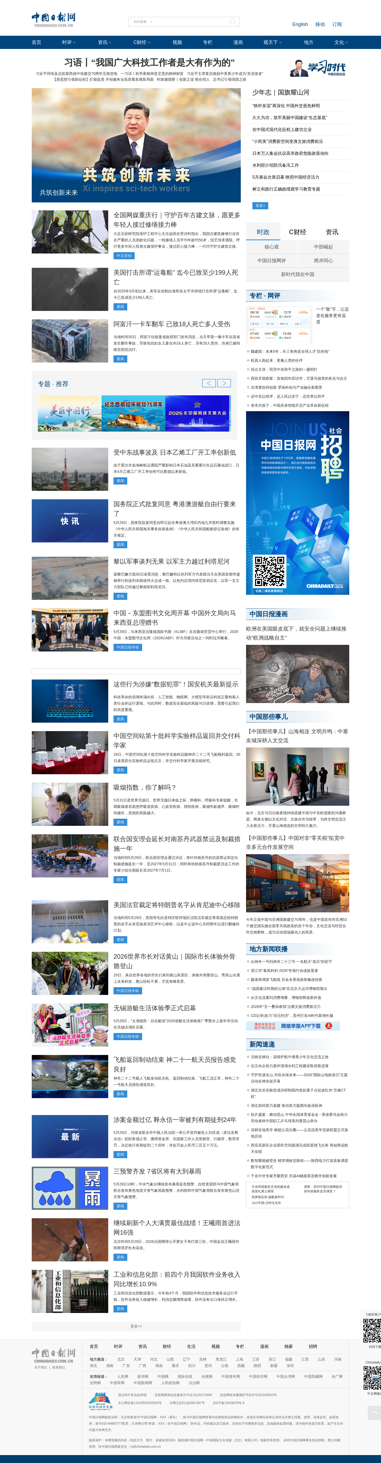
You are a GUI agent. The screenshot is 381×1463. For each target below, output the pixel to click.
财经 (167, 1346)
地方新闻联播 (269, 949)
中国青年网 (230, 1376)
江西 (305, 1359)
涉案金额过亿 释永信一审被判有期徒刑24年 (175, 1119)
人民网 (122, 1376)
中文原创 (124, 255)
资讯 (102, 42)
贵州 (208, 1366)
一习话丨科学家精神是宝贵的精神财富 (152, 73)
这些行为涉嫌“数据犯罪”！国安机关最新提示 (176, 684)
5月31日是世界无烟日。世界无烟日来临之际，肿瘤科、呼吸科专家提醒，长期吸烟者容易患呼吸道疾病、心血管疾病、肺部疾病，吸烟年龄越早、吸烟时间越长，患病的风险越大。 (176, 806)
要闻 (120, 307)
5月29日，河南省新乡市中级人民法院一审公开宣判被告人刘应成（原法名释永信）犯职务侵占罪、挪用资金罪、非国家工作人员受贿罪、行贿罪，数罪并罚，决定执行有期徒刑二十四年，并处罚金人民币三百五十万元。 (176, 1138)
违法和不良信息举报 (132, 1395)
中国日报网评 (271, 260)
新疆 (274, 1366)
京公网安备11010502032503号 (140, 1403)
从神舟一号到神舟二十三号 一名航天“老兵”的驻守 (291, 961)
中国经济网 (258, 1376)
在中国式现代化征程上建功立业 (282, 129)
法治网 (194, 1383)
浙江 (272, 1359)
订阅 (337, 24)
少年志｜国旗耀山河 (281, 92)
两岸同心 (323, 260)
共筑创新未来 (59, 192)
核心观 (272, 247)
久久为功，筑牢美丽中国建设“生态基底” (289, 117)
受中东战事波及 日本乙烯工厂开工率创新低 (175, 452)
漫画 (238, 42)
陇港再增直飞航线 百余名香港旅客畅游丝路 (286, 979)
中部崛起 (323, 247)
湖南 (110, 1366)
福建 (288, 1359)
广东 (126, 1366)
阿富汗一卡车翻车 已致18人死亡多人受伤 (172, 324)
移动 (320, 24)
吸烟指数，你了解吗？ (145, 787)
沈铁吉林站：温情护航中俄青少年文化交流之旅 (290, 1057)
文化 (339, 42)
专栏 (207, 42)
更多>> (136, 1326)
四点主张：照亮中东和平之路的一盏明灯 (284, 369)
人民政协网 (170, 1383)
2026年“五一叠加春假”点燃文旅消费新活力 (286, 1006)
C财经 (139, 42)
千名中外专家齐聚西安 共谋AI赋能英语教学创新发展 (294, 1176)
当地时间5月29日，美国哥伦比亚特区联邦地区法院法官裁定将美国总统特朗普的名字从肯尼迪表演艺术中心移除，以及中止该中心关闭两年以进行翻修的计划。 (176, 924)
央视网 (206, 1376)
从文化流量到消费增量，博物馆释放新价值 (286, 997)
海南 (159, 1366)
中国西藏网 (313, 1376)
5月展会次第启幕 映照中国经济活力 (285, 177)
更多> (260, 205)
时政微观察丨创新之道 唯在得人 (183, 79)
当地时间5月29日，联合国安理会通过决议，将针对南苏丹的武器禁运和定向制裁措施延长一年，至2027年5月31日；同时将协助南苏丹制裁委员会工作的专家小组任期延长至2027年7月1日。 (176, 863)
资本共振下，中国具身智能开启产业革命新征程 (290, 405)
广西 (142, 1366)
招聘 (313, 1346)
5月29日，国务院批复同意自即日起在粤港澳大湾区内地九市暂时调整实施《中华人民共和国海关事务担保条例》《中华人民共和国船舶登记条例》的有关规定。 (176, 528)
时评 (67, 42)
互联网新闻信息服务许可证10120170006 (183, 1395)
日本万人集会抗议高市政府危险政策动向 (290, 153)
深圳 (290, 1366)
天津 (137, 1359)
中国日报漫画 (269, 614)
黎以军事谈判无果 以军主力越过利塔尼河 (172, 561)
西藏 (241, 1366)
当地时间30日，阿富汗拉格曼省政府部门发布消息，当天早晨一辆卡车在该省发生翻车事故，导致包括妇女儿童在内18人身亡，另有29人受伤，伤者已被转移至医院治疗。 (177, 343)
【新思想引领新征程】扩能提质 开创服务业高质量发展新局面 (103, 79)
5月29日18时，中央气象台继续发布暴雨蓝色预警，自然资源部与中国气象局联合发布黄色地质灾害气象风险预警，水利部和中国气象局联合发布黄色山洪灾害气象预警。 (176, 1190)
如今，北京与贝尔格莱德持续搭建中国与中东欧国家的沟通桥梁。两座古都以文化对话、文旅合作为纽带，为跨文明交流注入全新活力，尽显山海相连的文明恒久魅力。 (296, 819)
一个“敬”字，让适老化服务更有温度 (332, 315)
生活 (191, 1346)
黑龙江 (221, 1359)
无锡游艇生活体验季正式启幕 (155, 1008)
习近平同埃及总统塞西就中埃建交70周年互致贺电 (77, 73)
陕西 (257, 1366)
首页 (36, 42)
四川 (192, 1366)
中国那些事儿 (269, 716)
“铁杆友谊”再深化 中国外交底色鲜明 (286, 105)
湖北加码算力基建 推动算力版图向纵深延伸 (286, 1105)
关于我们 (40, 1367)
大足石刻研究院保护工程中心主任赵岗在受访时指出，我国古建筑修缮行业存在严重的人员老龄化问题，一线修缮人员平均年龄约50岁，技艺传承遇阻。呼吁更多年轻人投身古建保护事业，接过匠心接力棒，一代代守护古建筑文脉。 (177, 240)
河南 (338, 1359)
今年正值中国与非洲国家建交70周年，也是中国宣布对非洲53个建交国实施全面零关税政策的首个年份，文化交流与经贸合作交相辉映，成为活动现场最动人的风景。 (296, 925)
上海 (239, 1359)
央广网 (337, 1376)
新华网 (142, 1376)
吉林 (203, 1359)
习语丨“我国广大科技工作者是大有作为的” (149, 62)
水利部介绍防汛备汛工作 (275, 165)
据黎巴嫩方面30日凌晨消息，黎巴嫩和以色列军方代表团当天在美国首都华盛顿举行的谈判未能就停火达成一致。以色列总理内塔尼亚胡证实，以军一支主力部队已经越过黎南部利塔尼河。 (177, 580)
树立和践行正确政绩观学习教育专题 (286, 189)
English (300, 24)
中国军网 (117, 1383)
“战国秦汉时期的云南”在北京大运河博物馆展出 (289, 988)
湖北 (93, 1366)
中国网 (163, 1376)
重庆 (175, 1366)
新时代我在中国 (297, 274)
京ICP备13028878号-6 (228, 1403)
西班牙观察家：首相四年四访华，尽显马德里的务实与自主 (299, 378)
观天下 (271, 42)
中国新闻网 (143, 1383)
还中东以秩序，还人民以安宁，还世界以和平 (288, 396)
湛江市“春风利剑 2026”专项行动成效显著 (284, 970)
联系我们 (58, 1367)
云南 (224, 1366)
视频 (177, 42)
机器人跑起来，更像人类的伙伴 (277, 360)
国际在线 (185, 1376)
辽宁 (186, 1359)
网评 (273, 295)
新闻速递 (262, 1044)
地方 (309, 42)
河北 (153, 1359)
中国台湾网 (285, 1376)
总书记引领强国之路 (229, 79)
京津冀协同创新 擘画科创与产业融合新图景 (286, 387)
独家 (288, 1346)
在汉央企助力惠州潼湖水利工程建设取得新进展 (290, 1066)
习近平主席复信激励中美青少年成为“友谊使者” (225, 73)
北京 (121, 1359)
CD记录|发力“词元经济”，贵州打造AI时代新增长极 (292, 1015)
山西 (170, 1359)
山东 (321, 1359)
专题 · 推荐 (53, 383)
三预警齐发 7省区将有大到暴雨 (157, 1171)
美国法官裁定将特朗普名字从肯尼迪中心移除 (177, 904)
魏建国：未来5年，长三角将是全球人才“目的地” (290, 351)
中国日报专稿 (128, 647)
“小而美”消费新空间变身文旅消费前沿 (287, 141)
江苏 (256, 1359)
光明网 (95, 1383)
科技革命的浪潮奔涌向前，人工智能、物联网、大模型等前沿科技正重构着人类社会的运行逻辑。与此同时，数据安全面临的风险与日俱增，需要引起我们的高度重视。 (176, 703)
